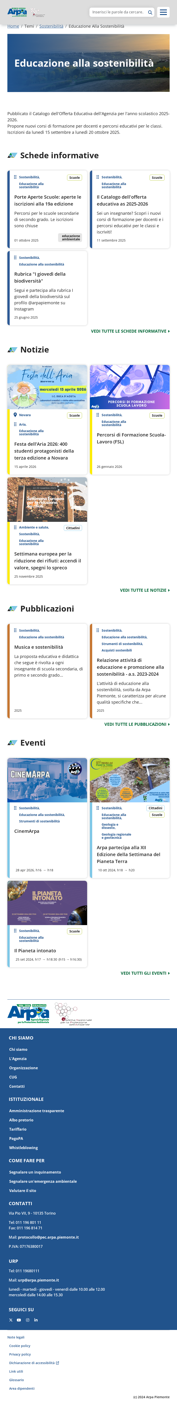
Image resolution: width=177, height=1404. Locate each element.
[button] (163, 12)
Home (13, 26)
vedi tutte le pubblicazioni (135, 724)
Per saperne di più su (47, 209)
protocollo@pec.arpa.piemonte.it (48, 1237)
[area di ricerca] (118, 12)
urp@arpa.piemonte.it (38, 1280)
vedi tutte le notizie (143, 590)
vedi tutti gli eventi (143, 973)
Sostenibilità (51, 26)
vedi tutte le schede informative (128, 331)
